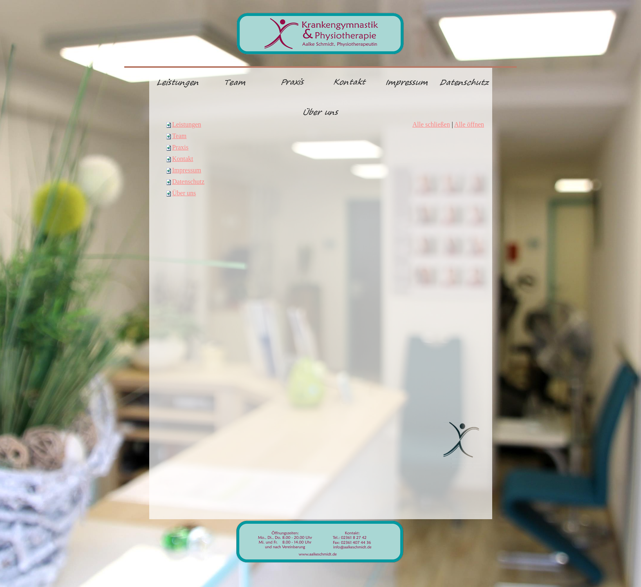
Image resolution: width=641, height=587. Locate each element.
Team (179, 135)
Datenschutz (188, 181)
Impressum (186, 170)
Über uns (184, 193)
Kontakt (182, 158)
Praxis (180, 147)
